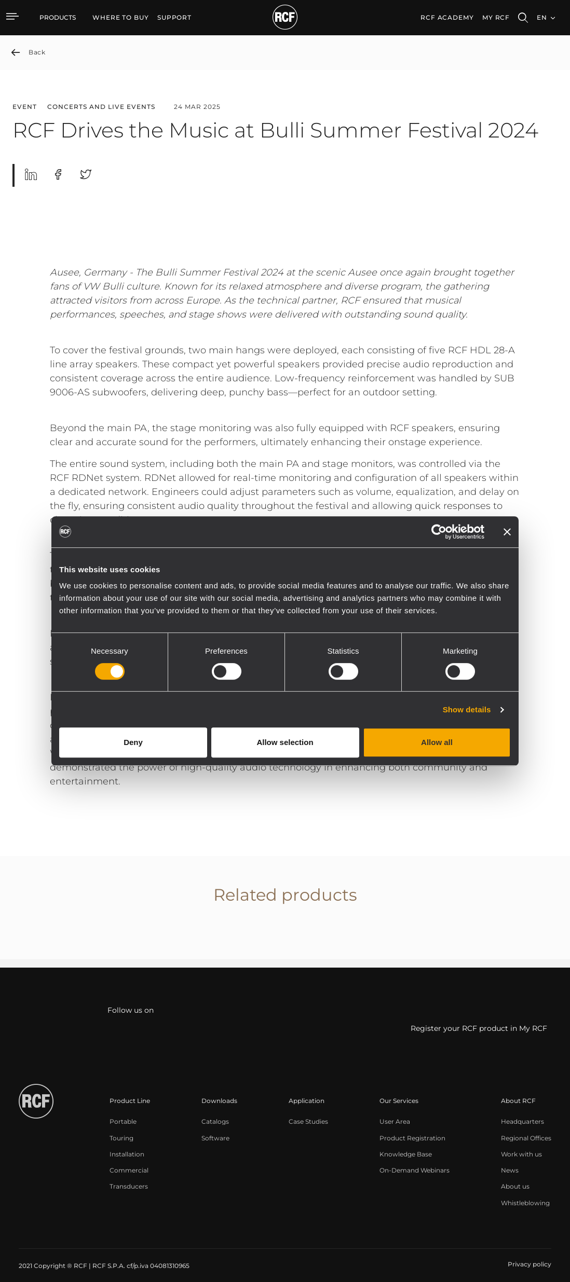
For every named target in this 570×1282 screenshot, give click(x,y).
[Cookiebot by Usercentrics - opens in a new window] (438, 532)
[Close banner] (507, 531)
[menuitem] (120, 17)
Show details (467, 709)
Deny (133, 742)
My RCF (496, 17)
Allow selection (284, 742)
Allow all (437, 742)
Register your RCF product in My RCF (479, 1028)
